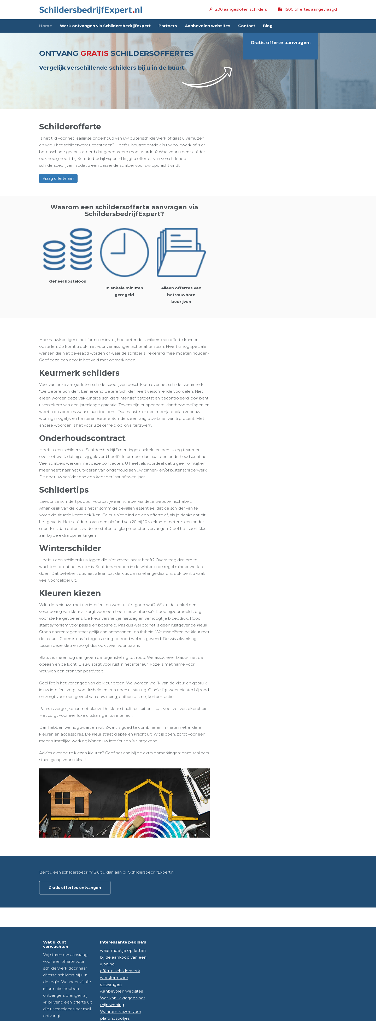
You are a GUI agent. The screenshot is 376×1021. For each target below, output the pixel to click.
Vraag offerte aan (58, 178)
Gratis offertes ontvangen (75, 887)
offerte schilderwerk (120, 970)
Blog (268, 25)
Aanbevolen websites (207, 25)
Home (45, 25)
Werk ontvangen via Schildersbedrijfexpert (105, 25)
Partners (167, 25)
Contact (246, 25)
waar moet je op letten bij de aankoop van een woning (123, 957)
